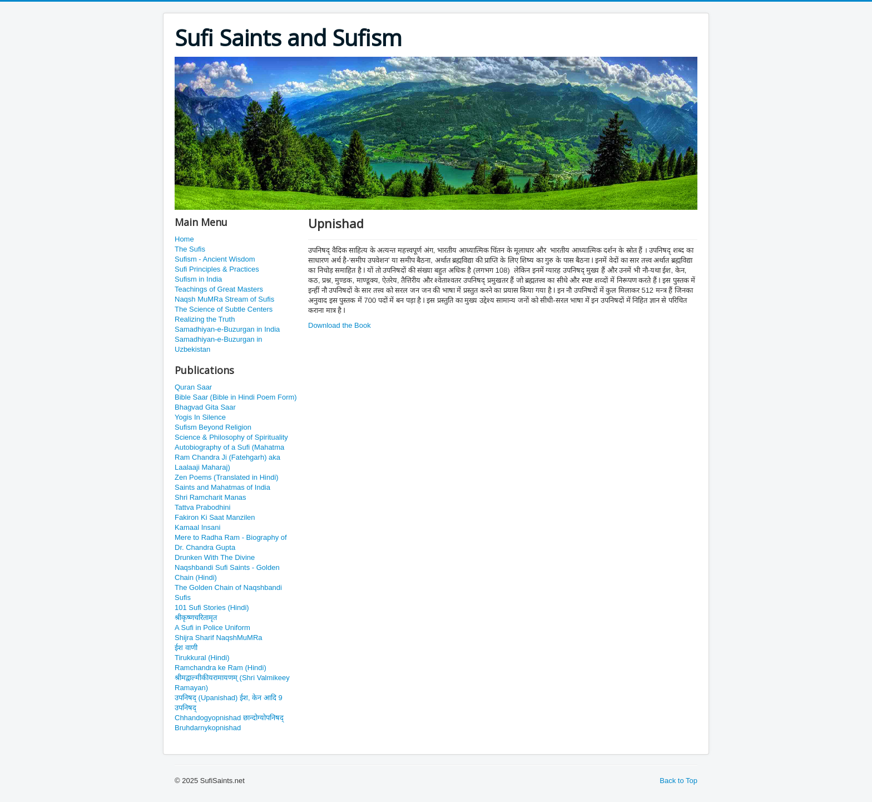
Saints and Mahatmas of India (222, 487)
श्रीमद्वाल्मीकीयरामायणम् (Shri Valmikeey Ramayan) (232, 682)
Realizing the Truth (205, 319)
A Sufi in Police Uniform (212, 627)
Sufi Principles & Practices (217, 269)
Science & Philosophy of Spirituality (231, 437)
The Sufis (190, 249)
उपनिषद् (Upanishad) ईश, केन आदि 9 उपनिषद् (229, 702)
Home (184, 239)
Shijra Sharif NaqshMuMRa (218, 637)
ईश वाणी (186, 647)
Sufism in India (198, 279)
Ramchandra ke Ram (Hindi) (220, 667)
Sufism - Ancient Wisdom (215, 259)
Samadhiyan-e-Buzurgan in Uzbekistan (218, 344)
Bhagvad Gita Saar (205, 407)
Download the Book (339, 325)
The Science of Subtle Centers (223, 309)
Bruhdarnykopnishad (208, 728)
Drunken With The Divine (215, 557)
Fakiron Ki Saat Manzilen (215, 517)
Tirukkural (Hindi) (202, 657)
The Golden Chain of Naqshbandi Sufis (228, 592)
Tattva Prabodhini (202, 507)
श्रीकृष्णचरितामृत (196, 617)
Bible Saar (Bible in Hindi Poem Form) (236, 397)
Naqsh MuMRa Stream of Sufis (224, 299)
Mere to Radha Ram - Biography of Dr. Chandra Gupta (231, 542)
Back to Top (678, 780)
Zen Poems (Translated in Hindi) (227, 477)
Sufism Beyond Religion (213, 427)
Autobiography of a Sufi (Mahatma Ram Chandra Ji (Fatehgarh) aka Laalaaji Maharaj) (229, 457)
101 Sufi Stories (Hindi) (212, 607)
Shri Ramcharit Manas (210, 497)
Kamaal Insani (197, 527)
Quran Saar (193, 387)
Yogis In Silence (200, 417)
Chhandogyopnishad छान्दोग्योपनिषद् (229, 718)
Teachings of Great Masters (219, 289)
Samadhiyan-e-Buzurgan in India (227, 329)
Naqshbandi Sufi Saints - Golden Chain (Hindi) (227, 572)
